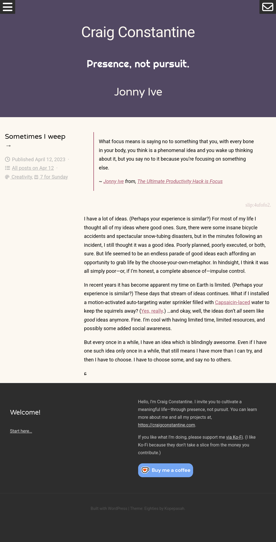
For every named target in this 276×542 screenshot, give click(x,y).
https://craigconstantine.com (166, 425)
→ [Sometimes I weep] (8, 146)
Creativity (18, 177)
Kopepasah (174, 508)
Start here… (21, 431)
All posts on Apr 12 (29, 168)
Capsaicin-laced (232, 302)
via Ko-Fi (234, 437)
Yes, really (152, 311)
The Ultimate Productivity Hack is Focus (180, 181)
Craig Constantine (138, 32)
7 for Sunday (51, 177)
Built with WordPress (109, 508)
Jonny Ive (113, 181)
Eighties (151, 508)
